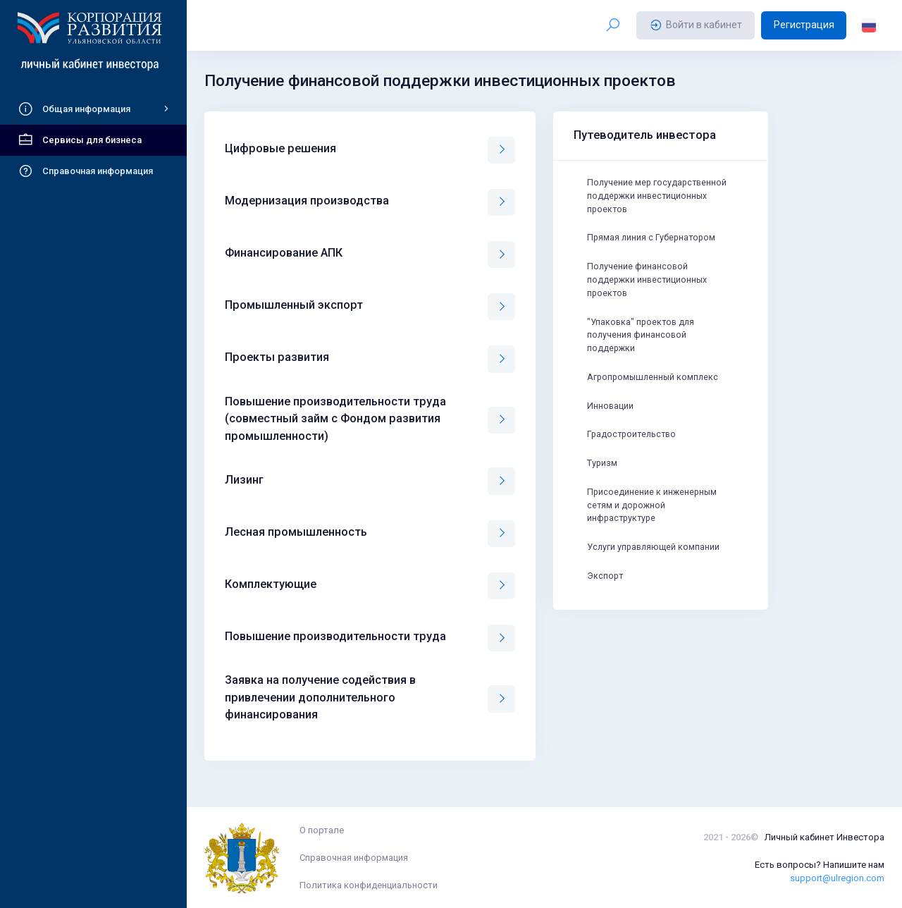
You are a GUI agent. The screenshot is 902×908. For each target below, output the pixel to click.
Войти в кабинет (696, 25)
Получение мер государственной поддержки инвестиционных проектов (659, 197)
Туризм (603, 474)
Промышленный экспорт (294, 305)
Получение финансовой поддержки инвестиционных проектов (649, 284)
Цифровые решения (280, 148)
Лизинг (244, 479)
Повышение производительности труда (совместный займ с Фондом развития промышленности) (335, 419)
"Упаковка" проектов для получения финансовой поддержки (643, 341)
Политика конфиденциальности (368, 885)
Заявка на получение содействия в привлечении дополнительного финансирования (320, 697)
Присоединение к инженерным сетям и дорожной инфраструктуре (654, 518)
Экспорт (606, 591)
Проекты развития (277, 357)
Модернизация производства (307, 200)
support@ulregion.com (837, 878)
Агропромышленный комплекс (655, 385)
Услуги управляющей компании (655, 561)
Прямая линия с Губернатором (653, 240)
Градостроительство (634, 444)
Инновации (611, 415)
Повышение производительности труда (335, 636)
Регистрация (804, 24)
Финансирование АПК (283, 252)
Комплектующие (270, 584)
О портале (321, 830)
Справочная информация (353, 857)
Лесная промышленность (296, 532)
